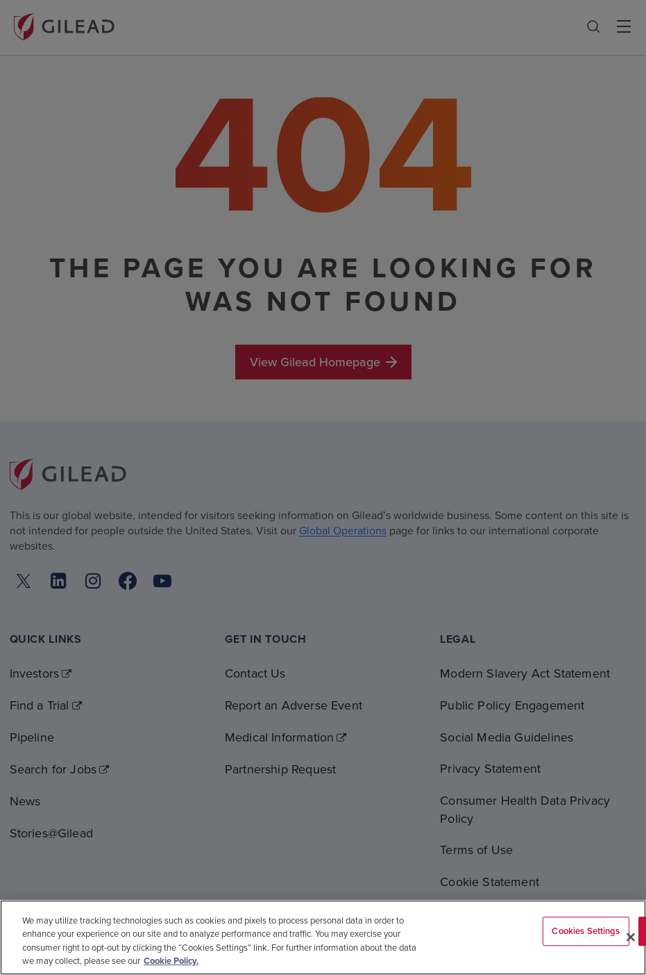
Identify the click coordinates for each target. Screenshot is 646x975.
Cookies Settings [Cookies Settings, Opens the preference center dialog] (586, 930)
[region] (323, 937)
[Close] (630, 936)
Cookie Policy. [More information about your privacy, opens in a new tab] (171, 960)
